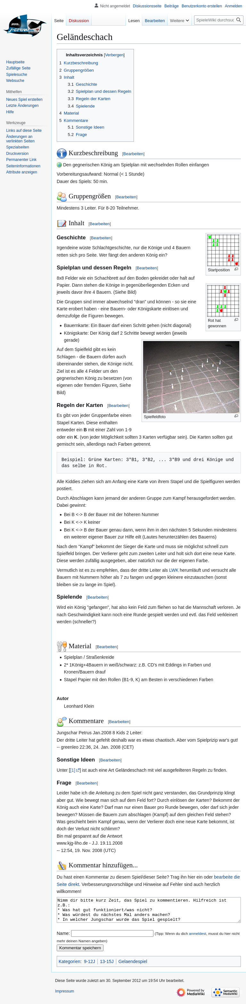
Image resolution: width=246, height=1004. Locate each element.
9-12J (89, 966)
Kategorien (69, 966)
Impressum (64, 996)
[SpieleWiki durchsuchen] (218, 20)
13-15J (107, 966)
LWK (173, 570)
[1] (72, 770)
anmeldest (197, 938)
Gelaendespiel (133, 966)
